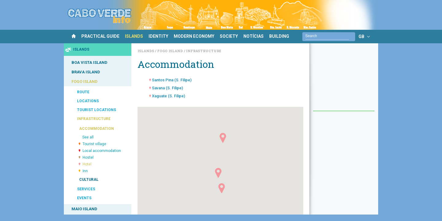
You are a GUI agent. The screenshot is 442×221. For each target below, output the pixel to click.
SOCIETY (229, 36)
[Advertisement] (343, 80)
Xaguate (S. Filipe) (168, 96)
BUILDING (279, 36)
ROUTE (83, 92)
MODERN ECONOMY (194, 36)
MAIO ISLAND (84, 209)
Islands (146, 50)
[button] (221, 188)
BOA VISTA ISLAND (89, 62)
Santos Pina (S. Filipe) (172, 80)
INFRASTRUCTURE (93, 119)
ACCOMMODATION (96, 128)
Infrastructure (203, 50)
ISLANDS (134, 36)
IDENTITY (158, 36)
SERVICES (86, 189)
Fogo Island (170, 50)
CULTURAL (89, 179)
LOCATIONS (88, 101)
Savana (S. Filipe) (167, 88)
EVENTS (84, 198)
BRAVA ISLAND (86, 72)
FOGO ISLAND (85, 81)
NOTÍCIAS (253, 36)
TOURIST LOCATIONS (96, 110)
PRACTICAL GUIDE (100, 36)
